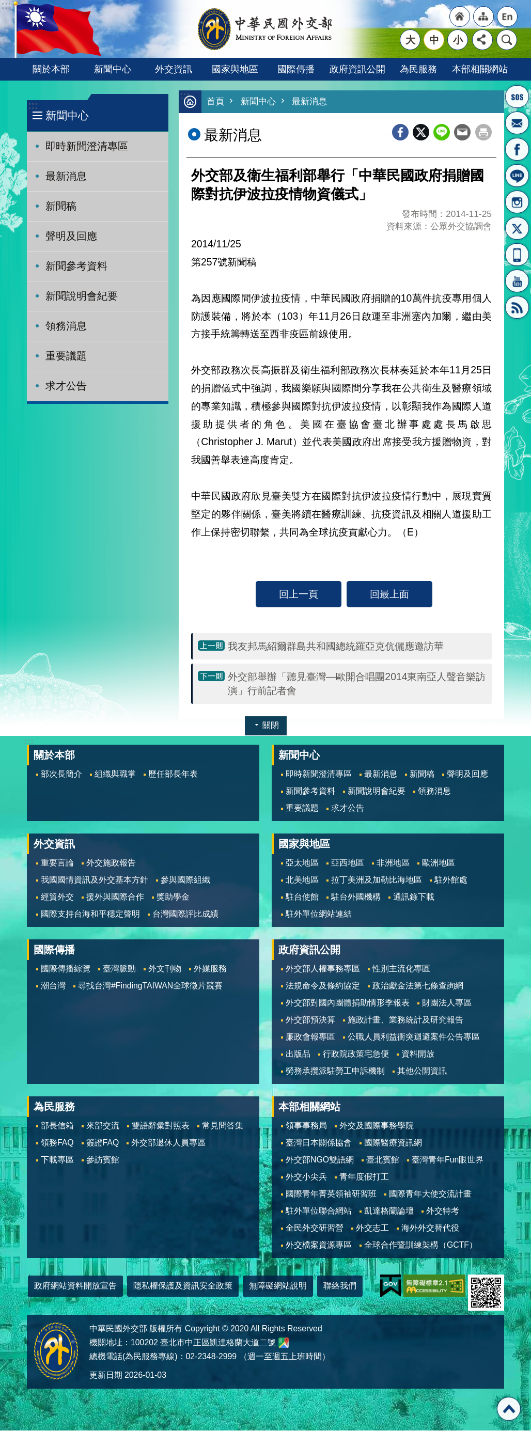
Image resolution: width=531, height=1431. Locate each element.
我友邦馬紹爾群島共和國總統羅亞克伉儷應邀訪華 (336, 646)
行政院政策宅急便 (356, 1054)
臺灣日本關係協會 (319, 1143)
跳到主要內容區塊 (5, 5)
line (441, 132)
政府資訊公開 (357, 69)
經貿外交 (57, 897)
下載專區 (57, 1160)
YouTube (517, 281)
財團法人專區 (447, 1003)
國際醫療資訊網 (393, 1143)
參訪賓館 (102, 1160)
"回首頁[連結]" (459, 16)
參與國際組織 (185, 880)
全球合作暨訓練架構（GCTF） (420, 1245)
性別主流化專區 (401, 969)
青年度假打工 (364, 1177)
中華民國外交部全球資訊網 (265, 29)
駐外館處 (450, 880)
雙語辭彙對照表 (161, 1126)
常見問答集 (222, 1126)
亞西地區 (347, 863)
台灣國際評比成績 (185, 914)
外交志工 (372, 1228)
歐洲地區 (438, 863)
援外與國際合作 (115, 897)
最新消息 (66, 176)
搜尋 (506, 39)
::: (33, 105)
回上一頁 (298, 594)
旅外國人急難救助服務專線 (517, 96)
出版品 (298, 1054)
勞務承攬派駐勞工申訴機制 (335, 1071)
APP (517, 254)
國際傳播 (296, 69)
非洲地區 (393, 863)
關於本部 (51, 69)
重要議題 (66, 355)
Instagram (517, 202)
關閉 (270, 725)
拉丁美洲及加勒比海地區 (376, 880)
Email (462, 132)
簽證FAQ (102, 1143)
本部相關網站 (480, 69)
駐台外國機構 (356, 897)
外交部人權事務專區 (323, 969)
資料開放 (417, 1054)
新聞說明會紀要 (81, 296)
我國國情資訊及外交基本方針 (94, 880)
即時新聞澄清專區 (86, 146)
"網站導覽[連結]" (483, 16)
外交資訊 (173, 69)
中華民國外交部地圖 (283, 1343)
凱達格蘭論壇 (389, 1211)
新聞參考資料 (76, 266)
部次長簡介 (61, 774)
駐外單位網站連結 (319, 914)
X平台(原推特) (517, 228)
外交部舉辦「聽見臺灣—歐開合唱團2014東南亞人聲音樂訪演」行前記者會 (357, 684)
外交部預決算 (310, 1020)
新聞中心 (112, 69)
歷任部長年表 (173, 774)
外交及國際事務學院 (376, 1126)
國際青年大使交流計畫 (430, 1194)
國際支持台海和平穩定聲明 (90, 914)
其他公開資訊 (422, 1071)
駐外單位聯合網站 (319, 1211)
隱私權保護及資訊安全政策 (182, 1286)
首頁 (215, 102)
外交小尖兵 (306, 1177)
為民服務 (418, 69)
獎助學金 (173, 897)
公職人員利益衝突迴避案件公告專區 (414, 1037)
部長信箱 (517, 123)
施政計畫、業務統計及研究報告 (405, 1020)
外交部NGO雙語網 (320, 1160)
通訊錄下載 (413, 897)
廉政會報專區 (310, 1037)
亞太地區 (302, 863)
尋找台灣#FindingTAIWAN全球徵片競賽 (150, 986)
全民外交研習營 (314, 1228)
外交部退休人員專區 (168, 1143)
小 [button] (458, 39)
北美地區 (302, 880)
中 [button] (434, 39)
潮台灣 (53, 986)
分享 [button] (482, 39)
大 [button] (410, 39)
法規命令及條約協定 (323, 986)
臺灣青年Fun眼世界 (447, 1160)
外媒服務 (210, 969)
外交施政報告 (111, 863)
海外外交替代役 (430, 1228)
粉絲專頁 (517, 149)
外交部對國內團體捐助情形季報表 (348, 1003)
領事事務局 (306, 1126)
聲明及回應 (71, 236)
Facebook (400, 132)
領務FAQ (57, 1143)
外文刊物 (164, 969)
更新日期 (105, 1375)
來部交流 (102, 1126)
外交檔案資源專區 (319, 1245)
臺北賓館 (382, 1160)
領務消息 (66, 326)
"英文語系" (507, 16)
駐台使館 (302, 897)
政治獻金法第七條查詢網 (417, 986)
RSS (517, 307)
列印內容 (483, 132)
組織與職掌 (115, 774)
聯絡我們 (339, 1286)
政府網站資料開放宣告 (75, 1286)
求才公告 (66, 385)
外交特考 (442, 1211)
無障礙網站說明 (278, 1286)
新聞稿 (60, 206)
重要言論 (57, 863)
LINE (517, 175)
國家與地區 (235, 69)
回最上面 (389, 594)
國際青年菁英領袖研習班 (331, 1194)
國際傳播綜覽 (65, 969)
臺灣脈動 (119, 969)
